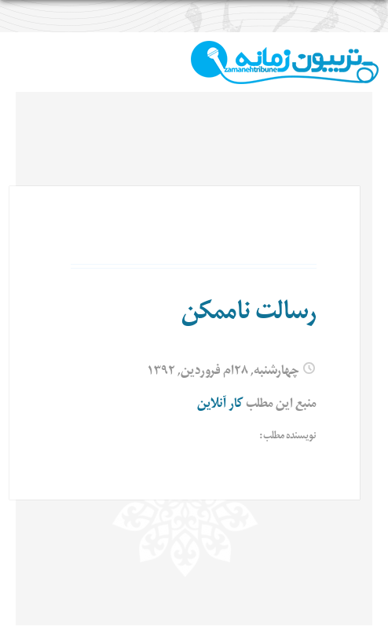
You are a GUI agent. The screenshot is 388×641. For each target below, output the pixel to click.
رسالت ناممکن (249, 315)
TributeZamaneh (285, 62)
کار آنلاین (220, 405)
